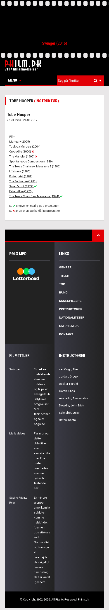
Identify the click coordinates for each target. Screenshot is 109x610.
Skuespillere (70, 301)
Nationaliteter (71, 317)
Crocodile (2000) (21, 151)
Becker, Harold (68, 383)
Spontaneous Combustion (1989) (31, 161)
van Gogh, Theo (69, 369)
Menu (14, 80)
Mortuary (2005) (19, 141)
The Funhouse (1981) (23, 181)
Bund (63, 292)
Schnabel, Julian (69, 412)
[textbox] (81, 81)
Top (62, 284)
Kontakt (66, 334)
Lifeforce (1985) (19, 171)
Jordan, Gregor (69, 376)
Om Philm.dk (69, 326)
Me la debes (17, 433)
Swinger (14, 369)
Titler (64, 275)
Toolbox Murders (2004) (24, 146)
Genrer (65, 267)
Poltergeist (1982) (20, 176)
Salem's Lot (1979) (23, 186)
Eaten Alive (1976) (21, 191)
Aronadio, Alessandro (73, 398)
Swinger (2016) (54, 43)
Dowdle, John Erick (71, 405)
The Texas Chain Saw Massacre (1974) (36, 196)
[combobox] (80, 80)
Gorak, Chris (67, 391)
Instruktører (70, 309)
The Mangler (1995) (23, 156)
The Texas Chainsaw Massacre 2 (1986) (34, 166)
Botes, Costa (67, 420)
